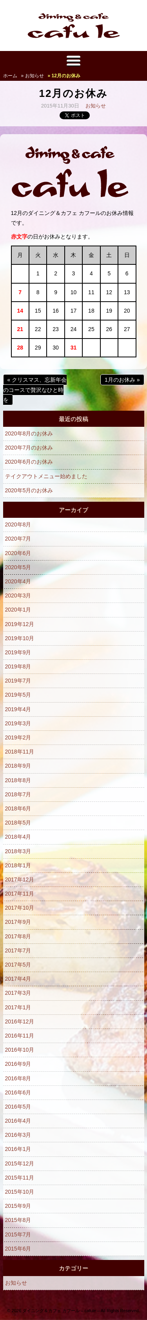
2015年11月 (19, 1177)
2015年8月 (18, 1220)
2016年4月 (18, 1121)
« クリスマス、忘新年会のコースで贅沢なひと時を (35, 389)
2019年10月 (19, 638)
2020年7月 (18, 538)
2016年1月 (18, 1149)
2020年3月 (18, 595)
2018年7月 (18, 794)
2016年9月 (18, 1064)
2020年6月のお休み (29, 462)
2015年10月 (19, 1192)
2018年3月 (18, 851)
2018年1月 (18, 865)
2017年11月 (19, 893)
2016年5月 (18, 1106)
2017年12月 (19, 879)
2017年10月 (19, 908)
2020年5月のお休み (29, 490)
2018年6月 (18, 808)
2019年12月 (19, 624)
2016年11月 (19, 1035)
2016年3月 (18, 1135)
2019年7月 (18, 680)
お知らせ (95, 106)
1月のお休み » (122, 380)
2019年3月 (18, 723)
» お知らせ (32, 75)
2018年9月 (18, 766)
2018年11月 (19, 751)
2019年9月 (18, 652)
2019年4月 (18, 709)
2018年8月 (18, 780)
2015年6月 (18, 1248)
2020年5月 (18, 567)
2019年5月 (18, 695)
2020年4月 (18, 581)
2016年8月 (18, 1078)
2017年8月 (18, 936)
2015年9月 (18, 1206)
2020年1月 (18, 609)
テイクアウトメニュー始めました (46, 476)
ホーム (10, 75)
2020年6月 (18, 553)
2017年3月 (18, 993)
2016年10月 (19, 1050)
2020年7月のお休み (29, 447)
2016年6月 (18, 1092)
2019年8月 (18, 666)
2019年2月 (18, 737)
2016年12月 (19, 1021)
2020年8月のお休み (29, 433)
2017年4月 (18, 979)
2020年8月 (18, 524)
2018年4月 (18, 837)
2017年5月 (18, 964)
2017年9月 (18, 922)
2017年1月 (18, 1007)
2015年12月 (19, 1163)
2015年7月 (18, 1234)
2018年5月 (18, 822)
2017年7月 (18, 950)
